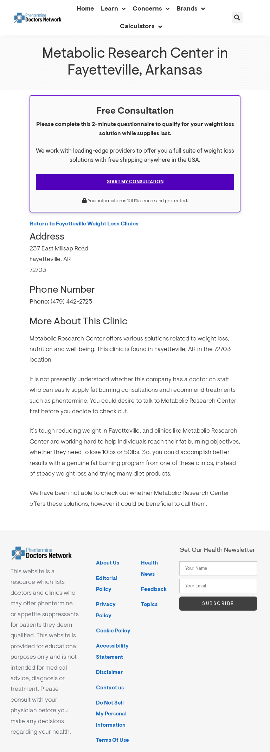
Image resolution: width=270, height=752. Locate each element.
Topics (149, 604)
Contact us (110, 687)
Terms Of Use (112, 740)
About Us (107, 563)
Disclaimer (109, 672)
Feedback (154, 589)
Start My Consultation (135, 182)
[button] (237, 17)
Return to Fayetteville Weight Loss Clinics (84, 223)
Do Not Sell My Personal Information (111, 714)
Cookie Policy (113, 630)
